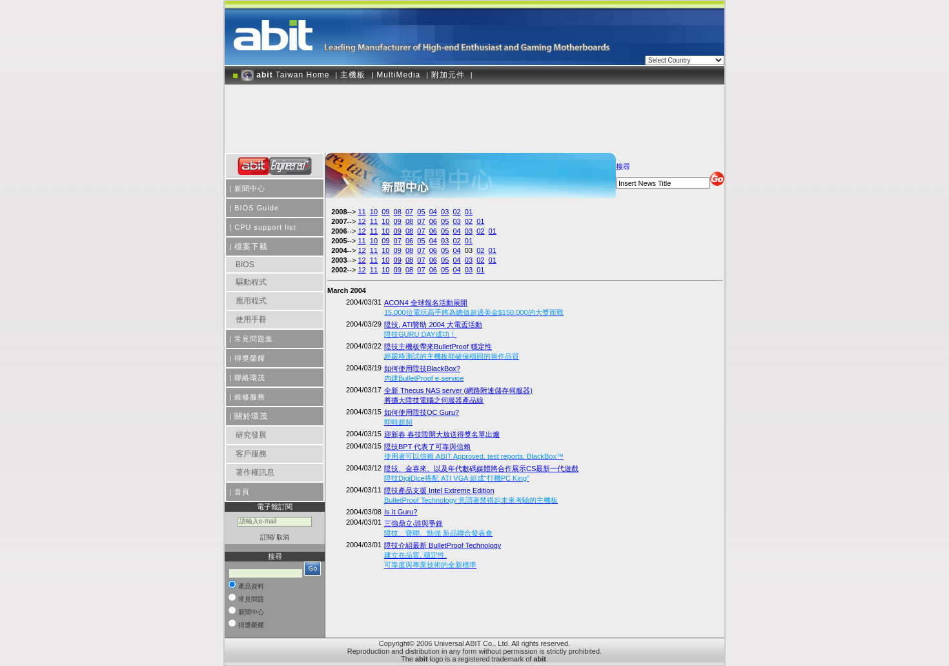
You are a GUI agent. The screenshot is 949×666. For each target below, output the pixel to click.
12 (361, 221)
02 (456, 212)
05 (421, 212)
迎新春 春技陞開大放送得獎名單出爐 (442, 434)
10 (374, 212)
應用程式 (251, 300)
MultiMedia (398, 74)
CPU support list (265, 227)
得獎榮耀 (249, 358)
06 (433, 221)
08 (398, 212)
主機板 (352, 74)
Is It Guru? (400, 512)
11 (361, 212)
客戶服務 (251, 453)
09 (385, 212)
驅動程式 (251, 282)
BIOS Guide (256, 208)
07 (409, 212)
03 (445, 212)
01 (469, 212)
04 (433, 212)
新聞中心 (249, 188)
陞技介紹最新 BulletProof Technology (442, 555)
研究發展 (251, 434)
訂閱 (266, 537)
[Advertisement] (474, 114)
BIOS (245, 264)
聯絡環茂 (249, 377)
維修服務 (249, 397)
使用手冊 (251, 319)
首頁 (242, 492)
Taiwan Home (285, 74)
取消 (282, 537)
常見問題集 (253, 339)
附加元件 (448, 74)
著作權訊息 (255, 472)
